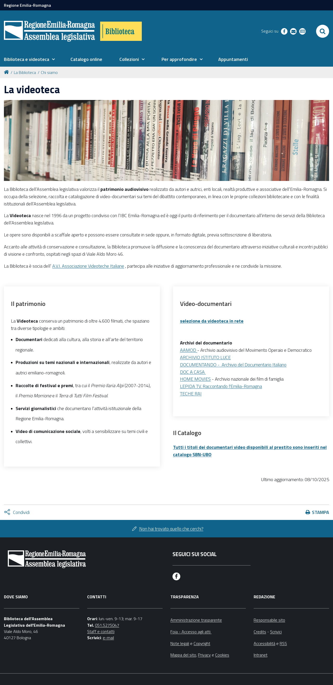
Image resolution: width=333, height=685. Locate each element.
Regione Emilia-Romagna (27, 5)
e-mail (108, 637)
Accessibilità (264, 643)
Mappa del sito (183, 655)
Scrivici (276, 632)
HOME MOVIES (195, 378)
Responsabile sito (269, 620)
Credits (260, 632)
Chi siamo (49, 72)
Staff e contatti (100, 631)
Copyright (202, 643)
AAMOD (188, 350)
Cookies (222, 655)
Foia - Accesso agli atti (191, 632)
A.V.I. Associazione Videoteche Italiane (88, 265)
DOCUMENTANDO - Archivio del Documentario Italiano (233, 364)
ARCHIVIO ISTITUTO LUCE (205, 357)
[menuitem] (29, 59)
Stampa (320, 512)
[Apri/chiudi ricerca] (322, 31)
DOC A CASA (193, 371)
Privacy (204, 655)
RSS (283, 643)
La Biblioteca (25, 72)
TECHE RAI (191, 393)
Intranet (260, 655)
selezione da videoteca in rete (212, 320)
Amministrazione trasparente (196, 620)
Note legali (179, 643)
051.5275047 (107, 625)
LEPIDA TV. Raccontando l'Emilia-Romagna (221, 386)
